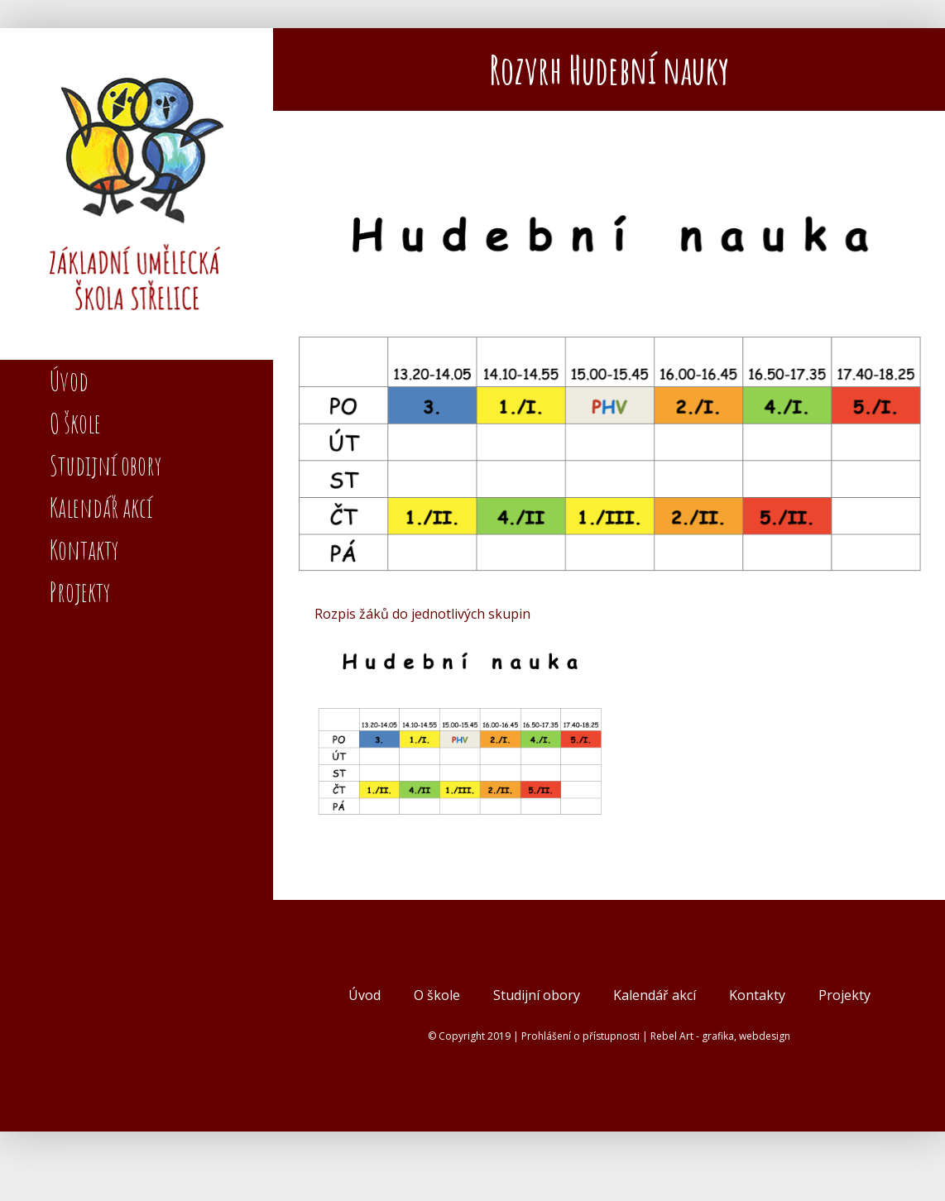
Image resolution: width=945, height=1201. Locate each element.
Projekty (844, 995)
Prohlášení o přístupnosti (580, 1036)
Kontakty (757, 995)
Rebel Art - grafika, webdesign (720, 1036)
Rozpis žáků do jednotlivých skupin (422, 614)
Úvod (364, 995)
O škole (437, 995)
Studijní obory (536, 995)
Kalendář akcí (654, 995)
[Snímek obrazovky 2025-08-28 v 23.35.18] (609, 385)
